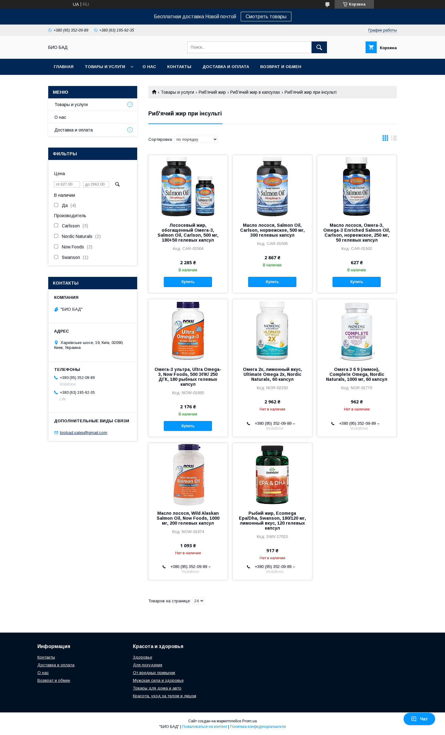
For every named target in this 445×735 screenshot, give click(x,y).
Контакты (179, 66)
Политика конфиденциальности (258, 726)
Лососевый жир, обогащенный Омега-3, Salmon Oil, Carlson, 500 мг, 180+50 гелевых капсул (188, 233)
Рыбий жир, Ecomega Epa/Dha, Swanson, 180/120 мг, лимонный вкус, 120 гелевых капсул (272, 521)
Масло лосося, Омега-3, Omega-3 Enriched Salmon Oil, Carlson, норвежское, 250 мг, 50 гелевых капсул (356, 233)
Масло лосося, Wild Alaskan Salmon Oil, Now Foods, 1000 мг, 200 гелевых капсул (188, 518)
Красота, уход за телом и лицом (164, 696)
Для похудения (147, 665)
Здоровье (142, 657)
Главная (64, 66)
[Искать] (319, 47)
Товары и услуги (105, 66)
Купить (187, 282)
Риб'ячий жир (212, 92)
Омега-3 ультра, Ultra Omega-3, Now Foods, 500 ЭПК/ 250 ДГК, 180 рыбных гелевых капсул (188, 377)
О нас (149, 66)
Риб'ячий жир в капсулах (255, 92)
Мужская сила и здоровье (158, 680)
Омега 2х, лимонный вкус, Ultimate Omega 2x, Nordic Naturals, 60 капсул (272, 374)
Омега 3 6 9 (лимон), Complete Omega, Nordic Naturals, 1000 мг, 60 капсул (356, 374)
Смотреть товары (266, 16)
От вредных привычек (154, 672)
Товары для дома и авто (157, 688)
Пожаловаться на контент (204, 726)
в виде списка (394, 139)
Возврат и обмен (280, 66)
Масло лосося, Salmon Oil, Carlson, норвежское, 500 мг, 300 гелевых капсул (272, 230)
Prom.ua (249, 721)
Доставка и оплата (225, 66)
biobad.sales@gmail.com (83, 432)
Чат (419, 719)
